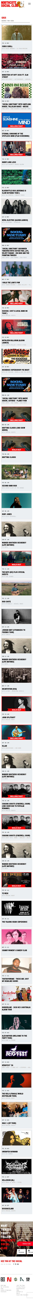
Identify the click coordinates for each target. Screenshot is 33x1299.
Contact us (20, 1291)
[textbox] (16, 21)
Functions (3, 1291)
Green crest (16, 1279)
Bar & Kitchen (5, 1287)
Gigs (2, 1288)
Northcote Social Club (12, 4)
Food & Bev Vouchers (22, 1294)
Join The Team (21, 1285)
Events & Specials (6, 1290)
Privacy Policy (21, 1287)
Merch (18, 1293)
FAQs (18, 1290)
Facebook (21, 1251)
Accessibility (21, 1288)
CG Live (28, 1279)
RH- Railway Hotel (22, 1279)
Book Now (3, 1285)
